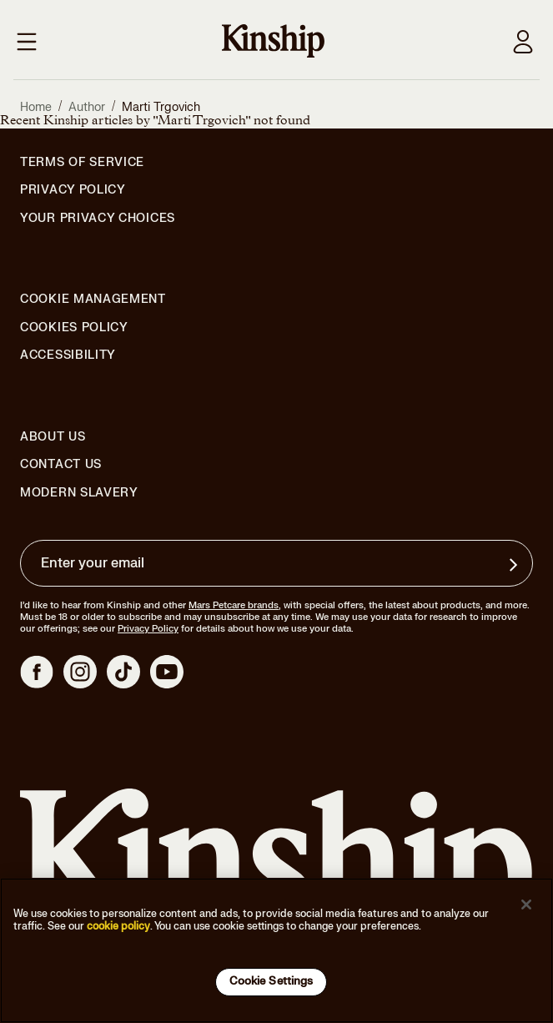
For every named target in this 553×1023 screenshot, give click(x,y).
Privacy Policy (73, 190)
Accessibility (68, 355)
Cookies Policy (74, 327)
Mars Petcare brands (234, 605)
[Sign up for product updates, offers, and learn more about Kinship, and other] (515, 565)
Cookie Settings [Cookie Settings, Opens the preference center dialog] (271, 981)
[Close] (526, 904)
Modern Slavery (79, 493)
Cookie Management (93, 299)
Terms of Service (82, 162)
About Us (53, 437)
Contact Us (61, 464)
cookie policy (118, 926)
